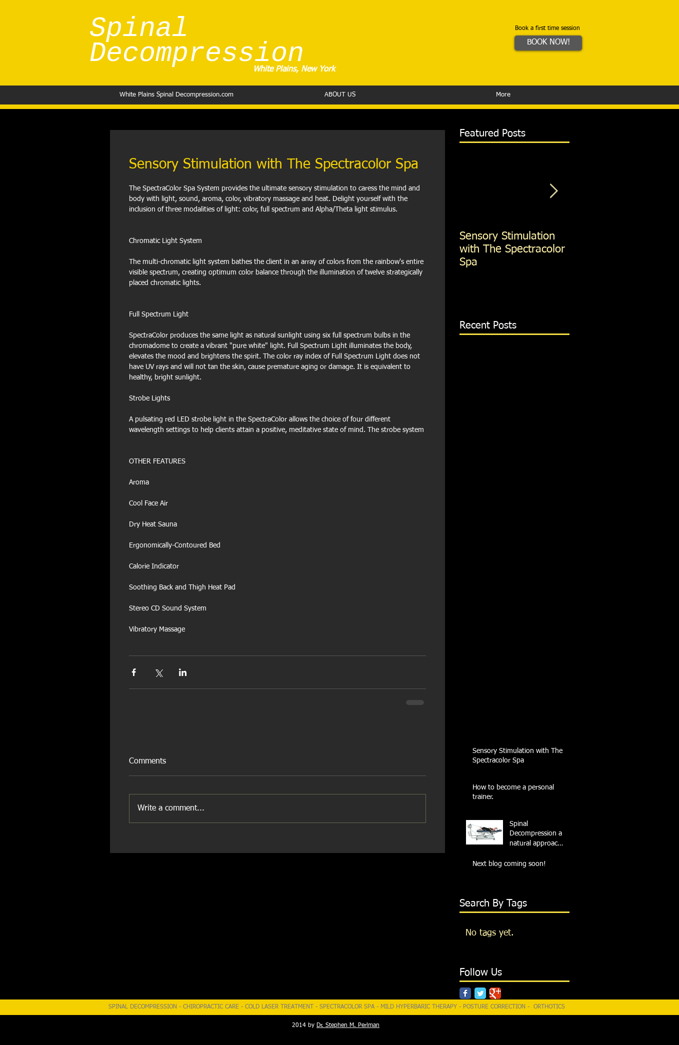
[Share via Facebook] (133, 672)
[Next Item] (553, 191)
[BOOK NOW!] (548, 43)
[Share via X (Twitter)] (158, 672)
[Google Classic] (495, 993)
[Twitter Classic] (480, 993)
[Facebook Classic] (465, 993)
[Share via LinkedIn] (183, 672)
